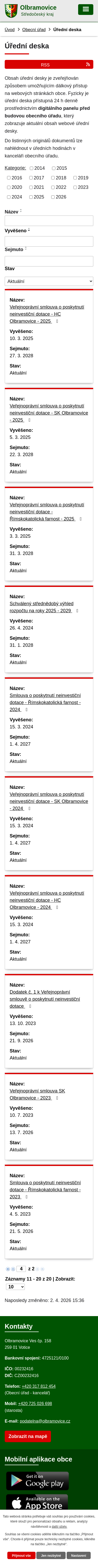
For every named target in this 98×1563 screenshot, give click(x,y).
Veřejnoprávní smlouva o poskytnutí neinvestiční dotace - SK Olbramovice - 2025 (49, 413)
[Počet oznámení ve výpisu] (15, 1287)
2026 (61, 197)
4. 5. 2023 (20, 1214)
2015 (61, 168)
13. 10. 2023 (23, 1023)
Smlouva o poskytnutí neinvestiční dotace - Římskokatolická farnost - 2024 (45, 702)
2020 (17, 187)
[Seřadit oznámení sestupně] (21, 212)
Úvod (10, 29)
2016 (17, 177)
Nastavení (78, 1556)
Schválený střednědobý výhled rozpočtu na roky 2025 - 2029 (45, 607)
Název (11, 211)
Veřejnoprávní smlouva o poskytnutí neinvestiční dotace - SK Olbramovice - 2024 (49, 801)
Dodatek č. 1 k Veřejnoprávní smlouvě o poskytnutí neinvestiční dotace (45, 999)
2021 (39, 187)
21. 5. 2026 (21, 1231)
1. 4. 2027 (20, 744)
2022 (61, 187)
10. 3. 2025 (21, 338)
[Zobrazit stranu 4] (21, 1269)
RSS (66, 64)
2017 (39, 177)
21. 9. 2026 (21, 1040)
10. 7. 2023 (21, 1115)
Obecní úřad (33, 29)
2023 (83, 187)
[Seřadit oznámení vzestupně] (21, 209)
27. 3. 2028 (21, 355)
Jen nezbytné (51, 1556)
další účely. (59, 1526)
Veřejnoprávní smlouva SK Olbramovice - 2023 (37, 1094)
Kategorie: (15, 168)
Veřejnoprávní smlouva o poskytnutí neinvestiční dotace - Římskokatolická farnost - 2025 (47, 512)
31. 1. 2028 (21, 645)
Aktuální (18, 373)
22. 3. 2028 (21, 454)
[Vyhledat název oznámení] (49, 221)
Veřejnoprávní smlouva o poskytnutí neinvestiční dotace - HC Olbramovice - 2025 (47, 314)
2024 (17, 197)
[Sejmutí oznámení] (49, 261)
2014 (39, 168)
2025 (39, 197)
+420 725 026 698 (35, 1403)
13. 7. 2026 (21, 1132)
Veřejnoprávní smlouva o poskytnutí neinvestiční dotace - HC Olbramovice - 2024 (47, 900)
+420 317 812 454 (38, 1386)
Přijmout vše (21, 1556)
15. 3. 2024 (21, 726)
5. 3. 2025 (20, 437)
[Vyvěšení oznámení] (49, 241)
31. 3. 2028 (21, 553)
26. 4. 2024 (21, 628)
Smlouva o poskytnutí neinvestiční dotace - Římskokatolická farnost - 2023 (45, 1189)
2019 (83, 177)
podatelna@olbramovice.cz (45, 1421)
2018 (61, 177)
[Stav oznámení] (49, 281)
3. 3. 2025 (20, 536)
